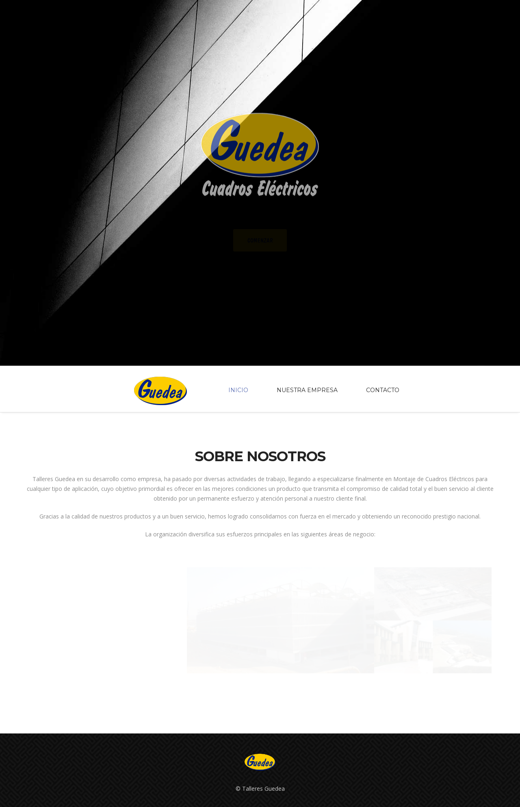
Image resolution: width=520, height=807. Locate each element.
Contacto (382, 390)
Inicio (238, 390)
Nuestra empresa (307, 390)
